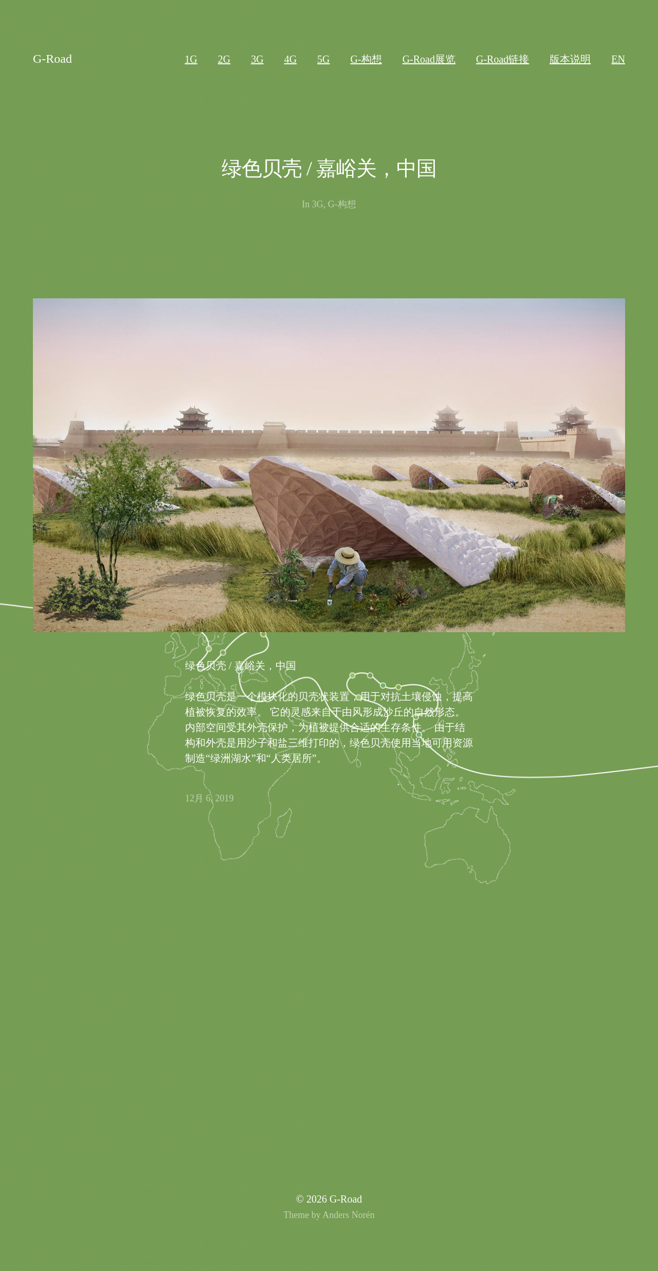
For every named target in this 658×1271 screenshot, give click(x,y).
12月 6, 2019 (209, 798)
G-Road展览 (429, 59)
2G (224, 59)
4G (290, 59)
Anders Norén (348, 1215)
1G (191, 59)
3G (257, 59)
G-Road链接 (502, 59)
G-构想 (366, 59)
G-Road (52, 58)
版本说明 (570, 59)
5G (323, 59)
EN (618, 59)
